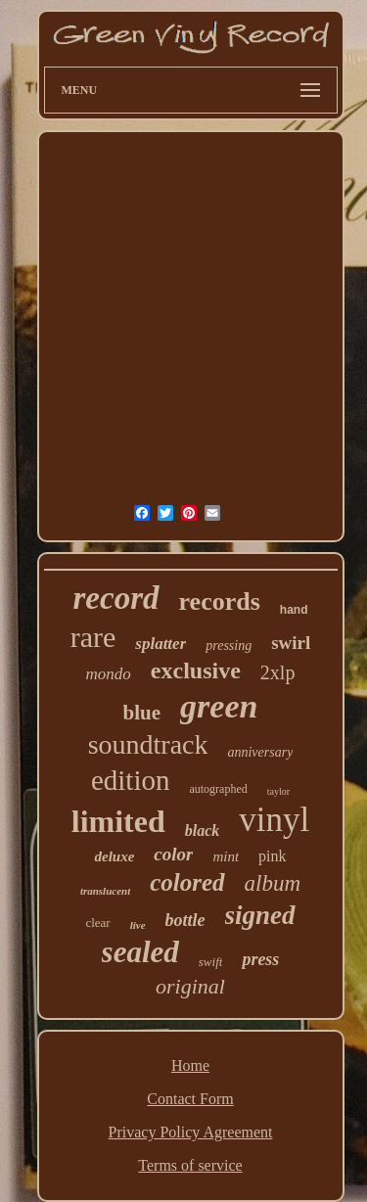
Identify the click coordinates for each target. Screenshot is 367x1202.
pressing (229, 645)
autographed (218, 789)
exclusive (196, 670)
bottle (185, 920)
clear (97, 922)
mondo (108, 674)
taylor (278, 791)
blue (142, 712)
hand (294, 610)
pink (272, 856)
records (219, 601)
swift (211, 961)
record (116, 598)
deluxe (114, 856)
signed (260, 915)
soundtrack (148, 744)
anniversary (260, 752)
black (202, 830)
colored (187, 882)
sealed (140, 952)
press (260, 959)
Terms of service (190, 1165)
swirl (290, 642)
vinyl (274, 820)
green (218, 706)
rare (93, 637)
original (190, 986)
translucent (105, 891)
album (273, 883)
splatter (160, 643)
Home (190, 1065)
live (138, 925)
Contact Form (190, 1098)
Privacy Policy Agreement (191, 1132)
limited (118, 821)
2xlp (278, 672)
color (173, 854)
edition (130, 780)
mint (225, 856)
